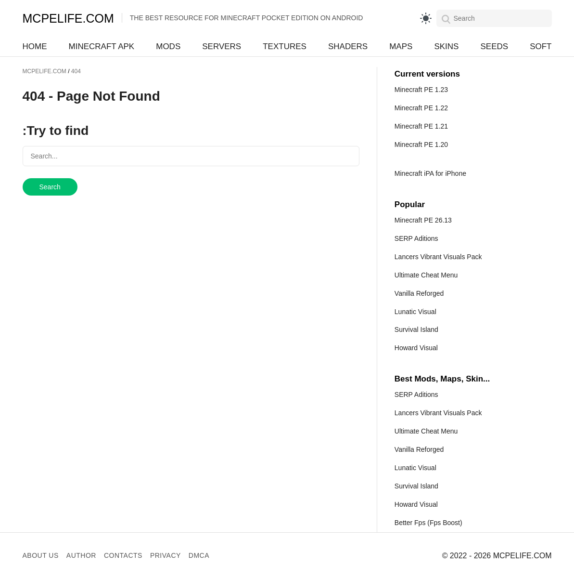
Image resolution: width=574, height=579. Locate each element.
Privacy (165, 555)
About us (41, 555)
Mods (168, 46)
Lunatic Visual (415, 312)
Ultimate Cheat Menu (426, 275)
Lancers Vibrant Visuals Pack (438, 257)
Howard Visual (416, 348)
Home (35, 46)
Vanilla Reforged (419, 293)
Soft (540, 46)
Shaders (348, 46)
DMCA (199, 555)
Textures (284, 46)
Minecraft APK (102, 46)
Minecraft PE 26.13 (423, 220)
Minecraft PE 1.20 (421, 144)
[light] (426, 18)
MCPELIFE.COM (68, 18)
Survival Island (416, 329)
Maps (400, 46)
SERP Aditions (416, 238)
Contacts (123, 555)
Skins (446, 46)
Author (81, 555)
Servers (221, 46)
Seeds (494, 46)
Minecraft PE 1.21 (421, 126)
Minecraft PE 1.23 (421, 89)
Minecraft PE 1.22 (421, 108)
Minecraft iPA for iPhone (430, 173)
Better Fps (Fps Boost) (428, 522)
